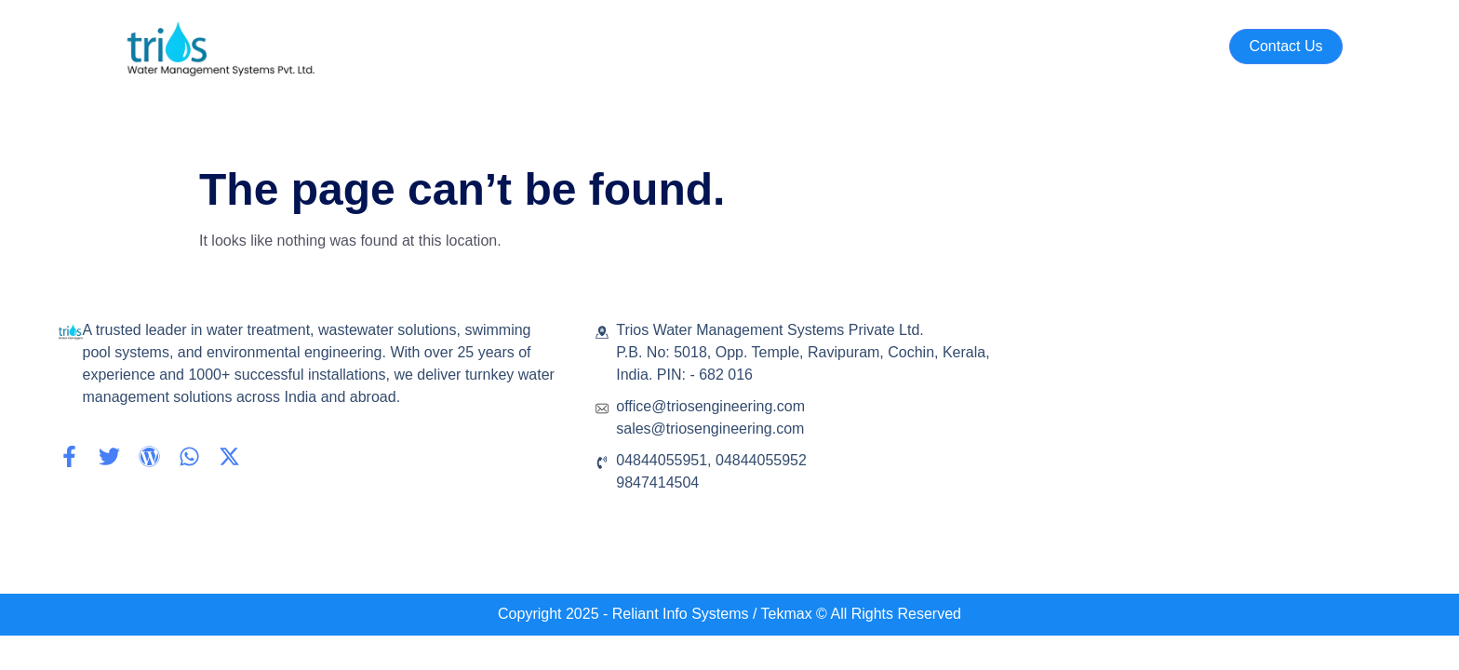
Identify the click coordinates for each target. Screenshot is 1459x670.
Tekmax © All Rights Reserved (858, 614)
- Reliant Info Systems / (679, 614)
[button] (1285, 46)
